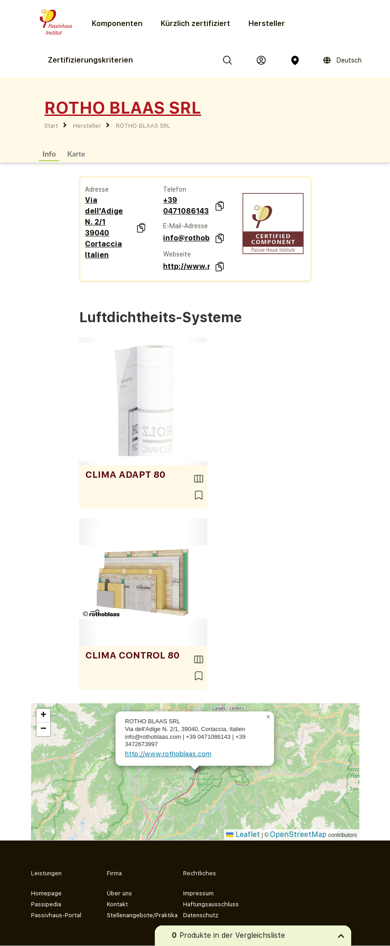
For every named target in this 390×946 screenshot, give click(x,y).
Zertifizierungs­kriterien (90, 60)
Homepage (46, 893)
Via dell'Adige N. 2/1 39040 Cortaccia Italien (104, 227)
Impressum (198, 893)
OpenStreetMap (298, 834)
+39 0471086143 (186, 205)
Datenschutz (200, 915)
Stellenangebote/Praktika (138, 915)
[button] (268, 716)
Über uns (119, 893)
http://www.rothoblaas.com (186, 266)
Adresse (97, 189)
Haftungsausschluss (211, 904)
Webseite (177, 254)
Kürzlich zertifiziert (195, 23)
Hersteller (266, 23)
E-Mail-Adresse (185, 226)
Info (49, 153)
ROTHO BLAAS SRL (143, 125)
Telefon (174, 189)
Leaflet (243, 834)
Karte (76, 153)
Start (51, 125)
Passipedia (46, 904)
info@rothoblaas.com (186, 238)
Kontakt (117, 904)
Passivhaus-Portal (56, 915)
